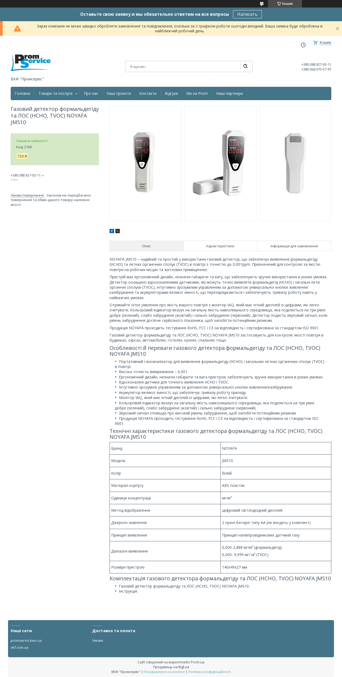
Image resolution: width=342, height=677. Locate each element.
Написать (247, 14)
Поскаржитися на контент (164, 672)
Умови (97, 640)
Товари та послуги (55, 93)
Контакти (148, 93)
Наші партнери (229, 93)
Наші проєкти (119, 93)
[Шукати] (245, 66)
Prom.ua (197, 662)
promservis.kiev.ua (26, 640)
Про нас (91, 93)
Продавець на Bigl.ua (171, 666)
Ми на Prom (197, 93)
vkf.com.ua (19, 647)
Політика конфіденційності (209, 672)
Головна (22, 93)
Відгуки (171, 93)
